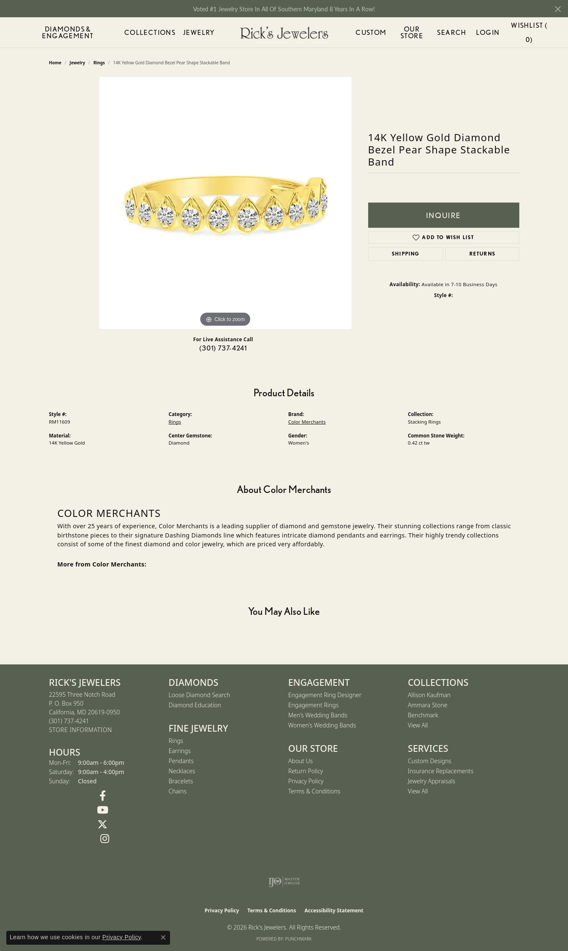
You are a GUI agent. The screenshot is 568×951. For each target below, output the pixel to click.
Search (454, 32)
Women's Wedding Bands (322, 725)
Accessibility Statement (333, 910)
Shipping (406, 253)
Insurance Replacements (441, 771)
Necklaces (182, 771)
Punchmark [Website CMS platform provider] (298, 939)
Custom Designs (430, 761)
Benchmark (423, 715)
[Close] (557, 9)
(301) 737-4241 (223, 348)
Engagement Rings (313, 705)
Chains (178, 791)
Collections (144, 32)
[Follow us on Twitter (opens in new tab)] (102, 824)
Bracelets (181, 781)
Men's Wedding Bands (318, 715)
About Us (300, 761)
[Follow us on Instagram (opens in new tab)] (104, 839)
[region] (225, 203)
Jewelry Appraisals (431, 781)
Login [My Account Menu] (488, 34)
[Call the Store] (69, 721)
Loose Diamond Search (199, 695)
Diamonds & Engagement (64, 32)
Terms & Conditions (314, 791)
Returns (482, 253)
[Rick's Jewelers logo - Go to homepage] (284, 32)
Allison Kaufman (429, 695)
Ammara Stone (428, 705)
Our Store (412, 32)
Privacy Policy (306, 781)
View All (418, 725)
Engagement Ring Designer (324, 695)
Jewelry (196, 32)
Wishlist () (529, 34)
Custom (369, 32)
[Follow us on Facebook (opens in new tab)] (102, 796)
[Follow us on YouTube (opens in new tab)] (102, 810)
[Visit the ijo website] (284, 881)
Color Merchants (307, 422)
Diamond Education (195, 705)
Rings (175, 422)
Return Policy (305, 771)
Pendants (181, 761)
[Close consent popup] (163, 937)
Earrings (180, 751)
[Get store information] (80, 730)
